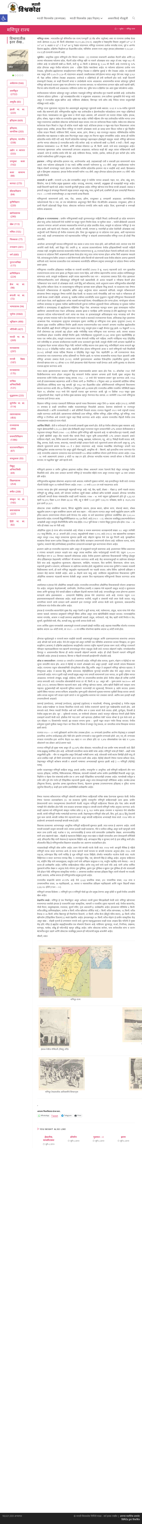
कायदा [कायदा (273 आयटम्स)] (16, 183)
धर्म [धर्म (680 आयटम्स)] (14, 254)
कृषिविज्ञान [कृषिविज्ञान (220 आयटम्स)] (14, 203)
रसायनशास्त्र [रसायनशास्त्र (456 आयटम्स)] (15, 416)
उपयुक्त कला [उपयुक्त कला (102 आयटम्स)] (17, 163)
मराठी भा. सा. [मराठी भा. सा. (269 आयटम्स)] (17, 338)
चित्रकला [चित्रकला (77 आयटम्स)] (16, 239)
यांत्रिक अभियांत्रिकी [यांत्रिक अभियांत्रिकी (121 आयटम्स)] (15, 384)
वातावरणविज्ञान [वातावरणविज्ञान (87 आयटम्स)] (17, 449)
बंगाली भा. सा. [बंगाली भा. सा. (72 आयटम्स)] (17, 297)
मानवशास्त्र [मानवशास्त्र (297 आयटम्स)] (14, 349)
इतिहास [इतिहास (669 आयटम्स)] (16, 120)
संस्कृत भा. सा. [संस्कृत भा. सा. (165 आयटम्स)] (17, 501)
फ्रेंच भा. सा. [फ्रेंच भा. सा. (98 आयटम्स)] (17, 286)
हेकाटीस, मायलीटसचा (48, 1138)
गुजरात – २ (98, 1137)
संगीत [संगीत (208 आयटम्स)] (15, 491)
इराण (123, 1137)
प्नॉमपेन (73, 1137)
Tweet (54, 1115)
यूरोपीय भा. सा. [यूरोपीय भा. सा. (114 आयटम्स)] (17, 405)
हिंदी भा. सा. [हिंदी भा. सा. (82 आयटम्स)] (17, 523)
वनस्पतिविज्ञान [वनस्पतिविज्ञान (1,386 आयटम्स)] (16, 438)
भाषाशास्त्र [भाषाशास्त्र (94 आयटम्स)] (17, 306)
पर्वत (10, 66)
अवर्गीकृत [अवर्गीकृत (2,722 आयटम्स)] (14, 92)
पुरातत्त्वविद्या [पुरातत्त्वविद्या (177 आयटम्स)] (15, 264)
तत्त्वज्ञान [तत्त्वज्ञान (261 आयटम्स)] (16, 247)
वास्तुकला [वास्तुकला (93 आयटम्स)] (16, 458)
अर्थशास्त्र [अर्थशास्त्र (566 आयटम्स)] (17, 83)
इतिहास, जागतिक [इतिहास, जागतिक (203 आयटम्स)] (17, 129)
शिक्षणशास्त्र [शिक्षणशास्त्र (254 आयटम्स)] (15, 482)
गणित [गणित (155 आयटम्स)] (15, 231)
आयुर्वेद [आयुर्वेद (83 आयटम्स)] (15, 102)
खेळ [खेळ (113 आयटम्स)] (15, 224)
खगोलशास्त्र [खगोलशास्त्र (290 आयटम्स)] (15, 214)
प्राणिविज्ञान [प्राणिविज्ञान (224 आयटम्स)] (15, 275)
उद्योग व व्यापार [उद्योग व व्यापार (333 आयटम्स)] (17, 152)
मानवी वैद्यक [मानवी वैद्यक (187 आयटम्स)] (17, 360)
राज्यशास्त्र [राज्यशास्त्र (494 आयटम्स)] (14, 427)
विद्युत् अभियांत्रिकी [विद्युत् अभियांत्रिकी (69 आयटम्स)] (15, 469)
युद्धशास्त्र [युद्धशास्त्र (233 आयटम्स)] (17, 395)
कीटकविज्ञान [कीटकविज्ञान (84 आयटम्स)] (15, 192)
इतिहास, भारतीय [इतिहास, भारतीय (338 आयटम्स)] (17, 141)
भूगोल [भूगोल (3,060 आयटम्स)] (16, 314)
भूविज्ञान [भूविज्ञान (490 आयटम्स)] (16, 321)
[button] (3, 18)
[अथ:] (116, 28)
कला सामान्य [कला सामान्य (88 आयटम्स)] (17, 174)
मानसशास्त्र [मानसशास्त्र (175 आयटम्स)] (14, 371)
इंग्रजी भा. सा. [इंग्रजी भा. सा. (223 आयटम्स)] (17, 111)
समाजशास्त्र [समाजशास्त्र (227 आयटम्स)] (15, 512)
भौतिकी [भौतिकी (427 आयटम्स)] (16, 329)
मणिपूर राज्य (130, 28)
